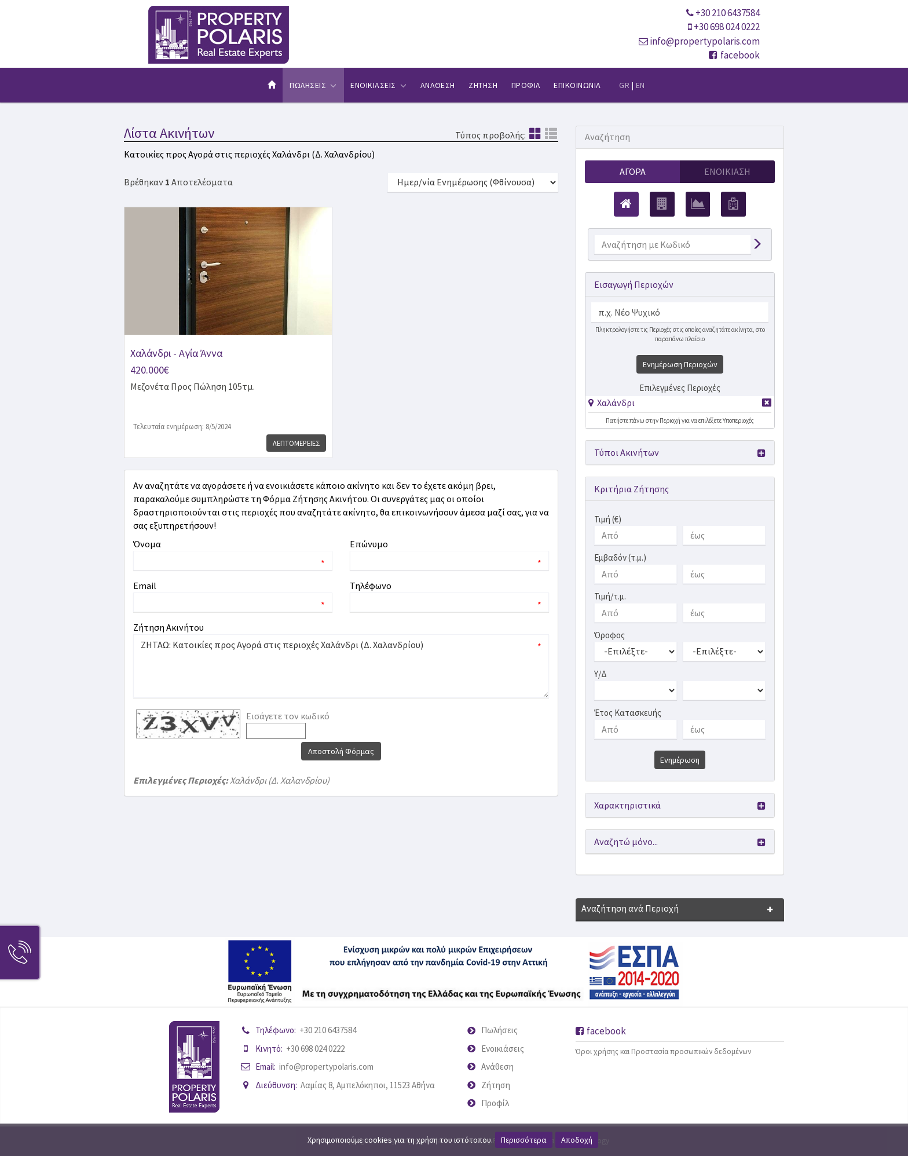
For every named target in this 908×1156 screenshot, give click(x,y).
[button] (611, 402)
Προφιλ (525, 85)
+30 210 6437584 (727, 12)
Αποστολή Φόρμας (341, 751)
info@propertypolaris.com (705, 41)
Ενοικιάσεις (502, 1048)
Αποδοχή (576, 1140)
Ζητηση (482, 85)
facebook (734, 55)
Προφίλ (495, 1103)
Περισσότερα (524, 1140)
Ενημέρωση (680, 760)
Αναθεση (437, 85)
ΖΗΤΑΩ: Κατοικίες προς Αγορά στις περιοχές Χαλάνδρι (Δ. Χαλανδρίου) (341, 666)
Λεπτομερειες (295, 443)
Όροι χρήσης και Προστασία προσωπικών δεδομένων (663, 1051)
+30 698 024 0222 (727, 26)
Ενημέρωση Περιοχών (680, 364)
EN (640, 85)
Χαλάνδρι (616, 402)
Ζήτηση (495, 1085)
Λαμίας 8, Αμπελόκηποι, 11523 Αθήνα (368, 1085)
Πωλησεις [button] (313, 85)
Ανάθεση (497, 1066)
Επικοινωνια (577, 85)
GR (624, 85)
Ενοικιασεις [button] (378, 85)
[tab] (679, 404)
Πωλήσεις (499, 1030)
